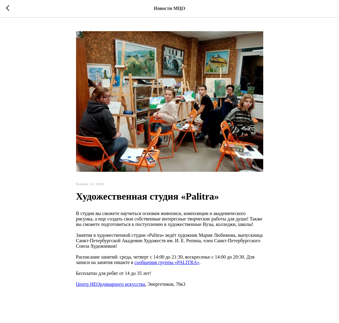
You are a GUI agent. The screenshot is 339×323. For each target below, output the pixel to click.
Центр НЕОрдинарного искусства (110, 284)
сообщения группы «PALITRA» (166, 262)
